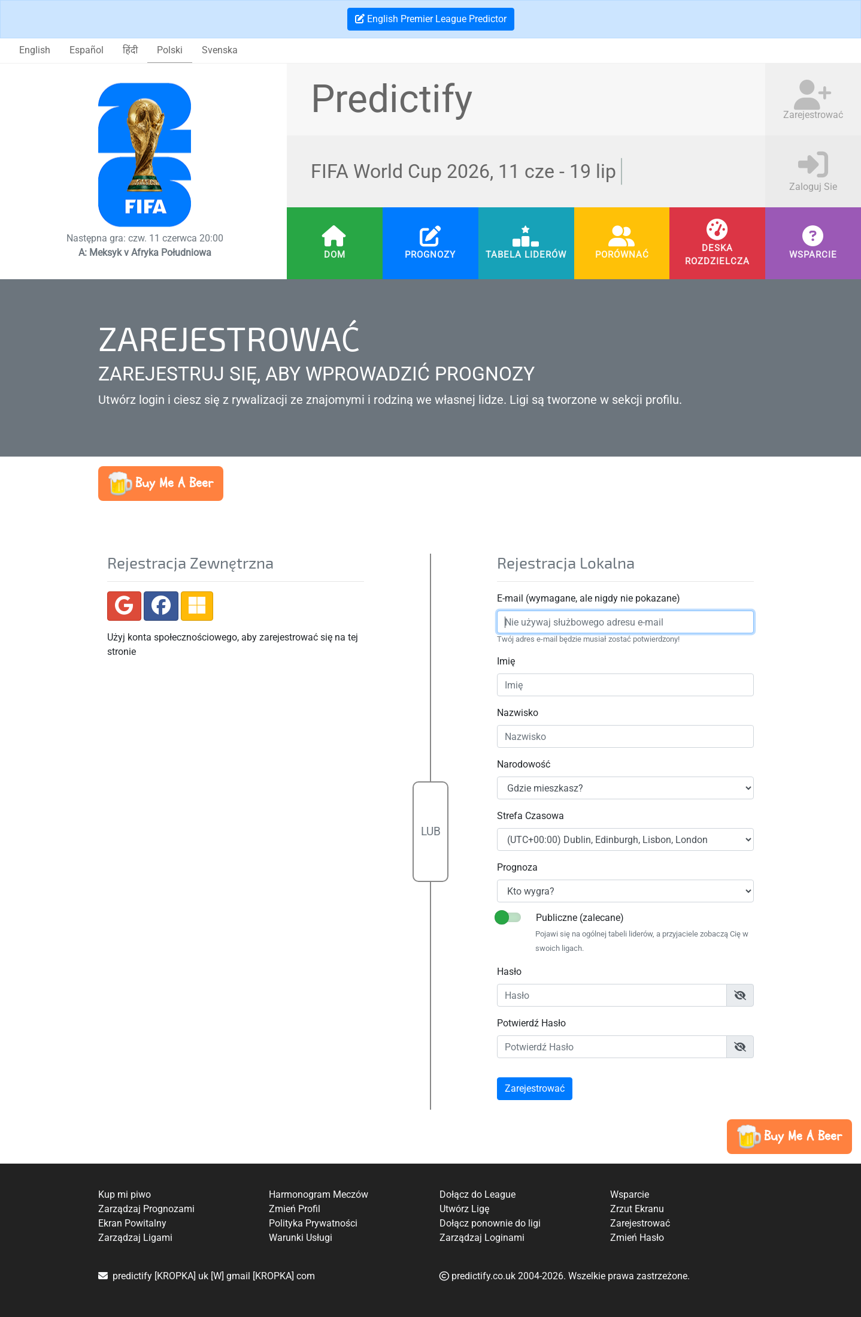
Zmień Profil (294, 1209)
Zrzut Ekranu (637, 1209)
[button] (160, 483)
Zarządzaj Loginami (482, 1237)
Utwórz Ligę (464, 1209)
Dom (334, 254)
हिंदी (130, 50)
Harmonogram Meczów (318, 1194)
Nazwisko (515, 712)
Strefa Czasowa (528, 815)
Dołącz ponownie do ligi (490, 1223)
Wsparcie (813, 254)
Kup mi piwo (124, 1194)
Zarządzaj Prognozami (146, 1209)
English (34, 50)
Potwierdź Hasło (529, 1023)
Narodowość (521, 764)
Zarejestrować (640, 1223)
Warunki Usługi (300, 1237)
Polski (170, 50)
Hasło (507, 971)
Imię (504, 661)
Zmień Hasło (637, 1237)
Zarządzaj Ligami (135, 1237)
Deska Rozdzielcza (717, 254)
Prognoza (515, 867)
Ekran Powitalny (132, 1223)
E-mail (508, 598)
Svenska (220, 50)
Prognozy (430, 254)
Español (86, 50)
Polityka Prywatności (313, 1223)
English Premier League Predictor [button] (431, 19)
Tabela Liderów (526, 254)
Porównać (622, 254)
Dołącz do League (477, 1194)
